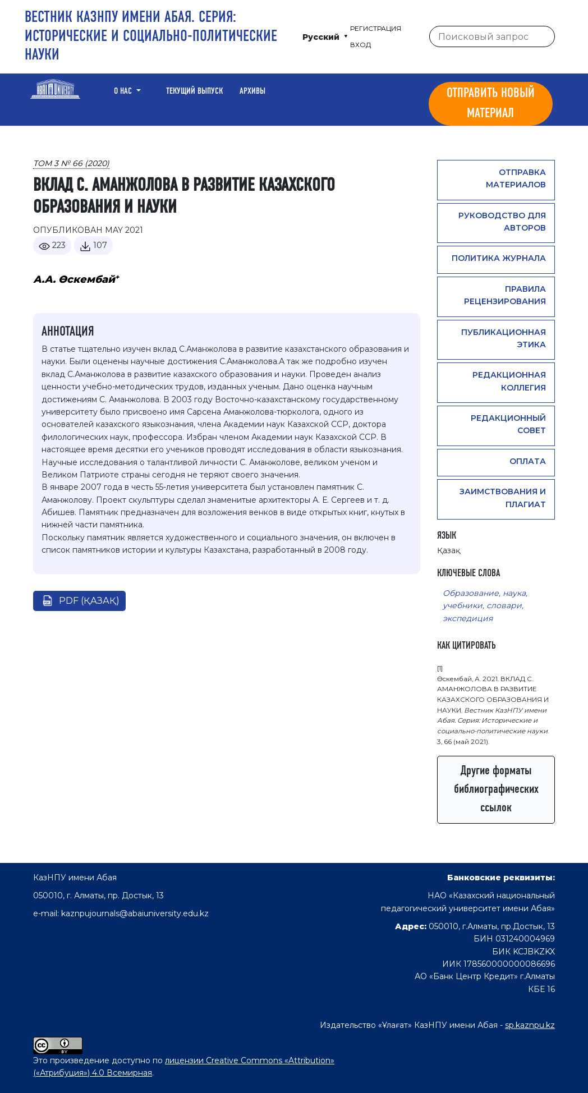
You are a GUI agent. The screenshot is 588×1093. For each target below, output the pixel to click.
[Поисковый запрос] (492, 36)
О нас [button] (124, 91)
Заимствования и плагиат (503, 497)
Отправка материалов (516, 178)
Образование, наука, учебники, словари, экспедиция (485, 605)
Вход (360, 44)
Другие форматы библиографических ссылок (496, 789)
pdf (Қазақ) (89, 600)
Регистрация (375, 28)
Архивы (252, 91)
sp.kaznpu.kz (530, 1025)
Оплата (527, 461)
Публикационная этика (503, 338)
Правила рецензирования (505, 295)
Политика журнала (499, 258)
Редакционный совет (508, 424)
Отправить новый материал (491, 104)
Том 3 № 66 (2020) (71, 163)
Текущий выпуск (194, 91)
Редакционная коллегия (509, 381)
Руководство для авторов (502, 221)
